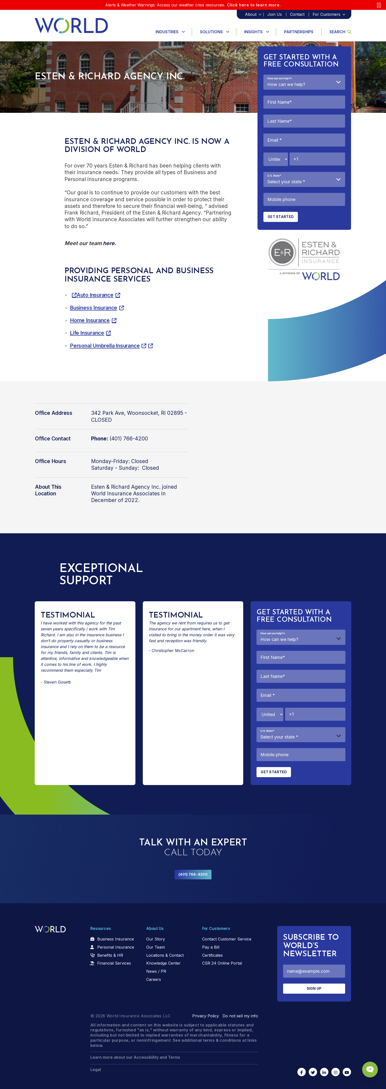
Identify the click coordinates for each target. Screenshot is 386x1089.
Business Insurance (93, 308)
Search (340, 31)
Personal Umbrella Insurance (105, 346)
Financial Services (114, 963)
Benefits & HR (110, 955)
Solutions (211, 31)
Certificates (212, 955)
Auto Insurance (95, 295)
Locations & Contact (165, 955)
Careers (153, 979)
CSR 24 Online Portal (222, 963)
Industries (167, 31)
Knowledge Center (163, 963)
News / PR (156, 971)
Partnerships (298, 31)
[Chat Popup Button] (368, 1067)
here (108, 243)
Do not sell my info (240, 1015)
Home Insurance (90, 320)
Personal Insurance (115, 947)
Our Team (155, 947)
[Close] (379, 5)
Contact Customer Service (226, 939)
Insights (253, 31)
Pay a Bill (210, 947)
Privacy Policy (205, 1015)
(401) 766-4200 (193, 874)
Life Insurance (87, 333)
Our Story (155, 939)
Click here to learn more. (254, 4)
